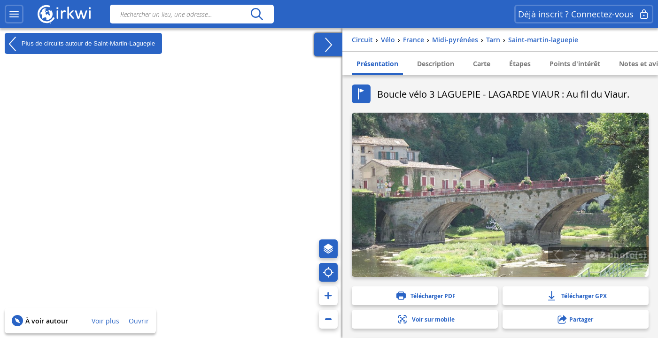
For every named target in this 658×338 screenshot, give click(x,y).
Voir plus (105, 320)
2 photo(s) (615, 254)
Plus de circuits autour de (80, 43)
